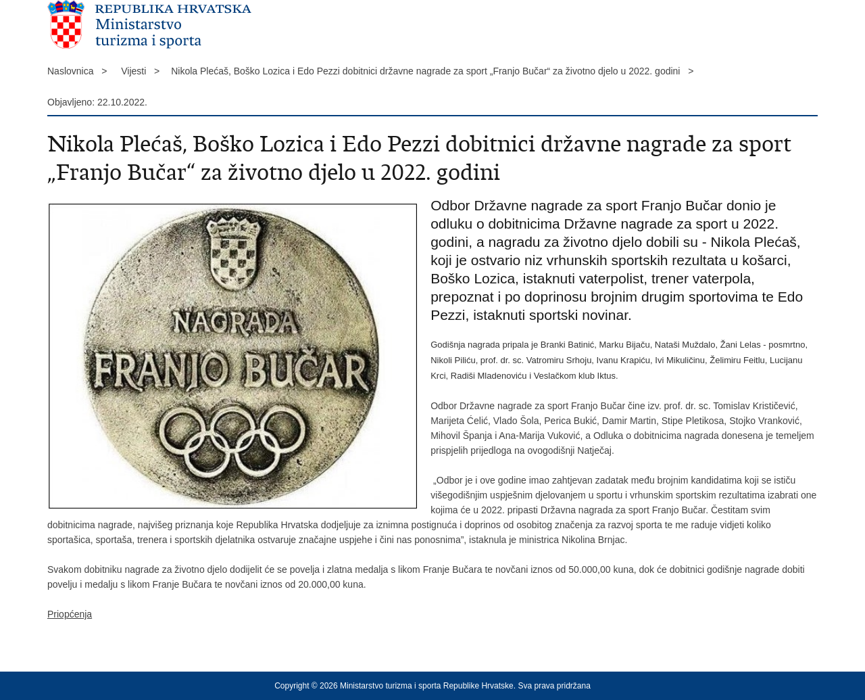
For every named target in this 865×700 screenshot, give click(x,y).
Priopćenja (69, 614)
